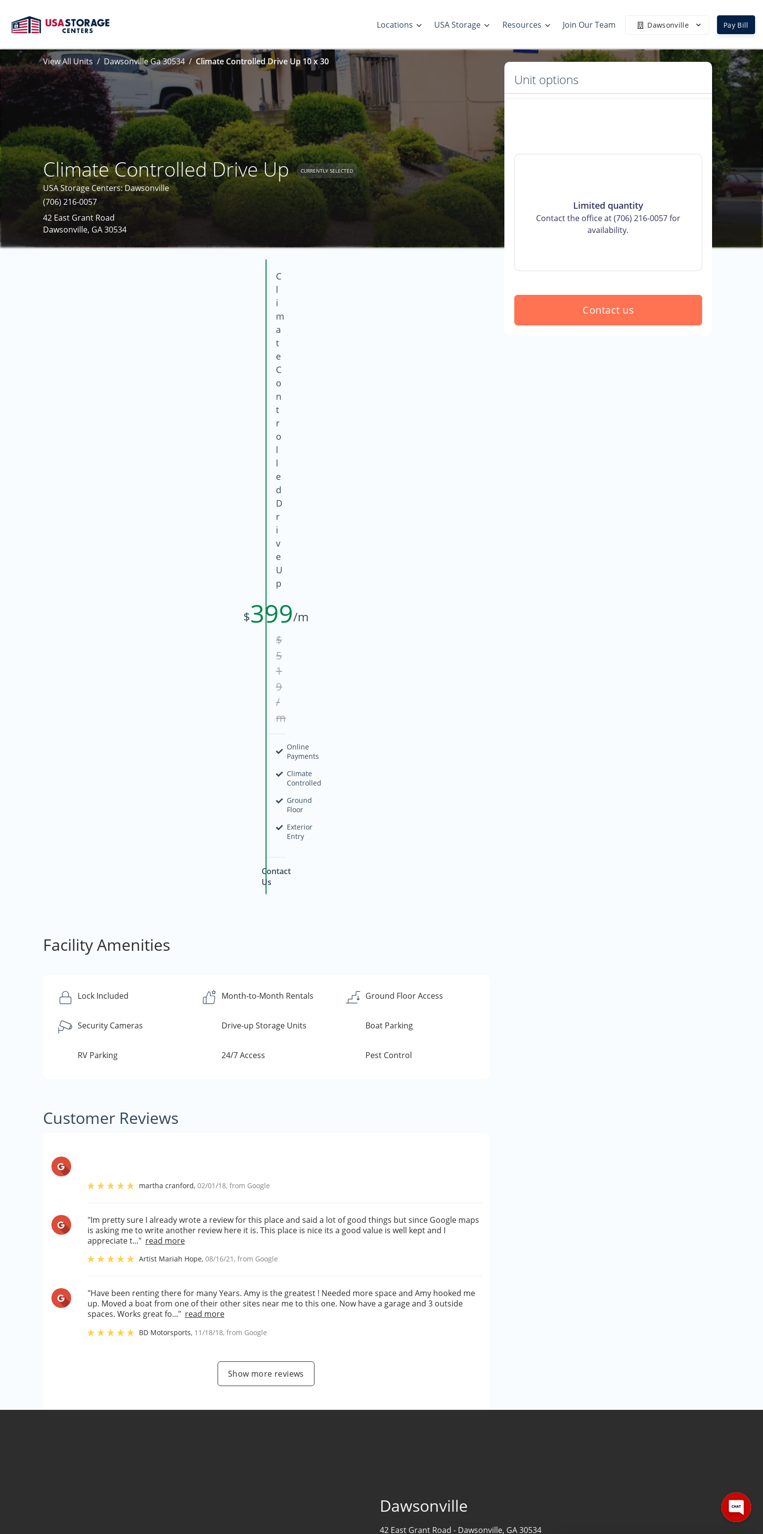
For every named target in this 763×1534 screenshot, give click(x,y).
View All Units (68, 61)
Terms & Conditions (493, 1479)
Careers (589, 1460)
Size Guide (475, 1421)
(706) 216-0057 (70, 201)
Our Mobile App (485, 1460)
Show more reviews (266, 972)
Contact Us (595, 1441)
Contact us (608, 381)
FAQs (465, 1441)
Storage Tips (479, 1402)
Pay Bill (736, 25)
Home (586, 1402)
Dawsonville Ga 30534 (144, 61)
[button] (93, 1438)
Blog (464, 1498)
